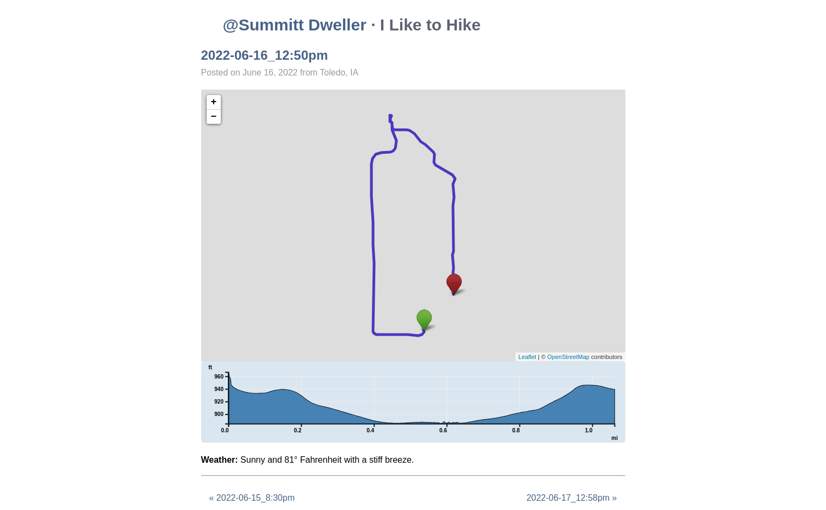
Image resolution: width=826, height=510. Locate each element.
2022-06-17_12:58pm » (571, 497)
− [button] (214, 116)
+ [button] (214, 102)
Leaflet (527, 357)
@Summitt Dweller (295, 25)
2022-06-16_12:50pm (264, 55)
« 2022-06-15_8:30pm (252, 497)
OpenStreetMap (568, 357)
